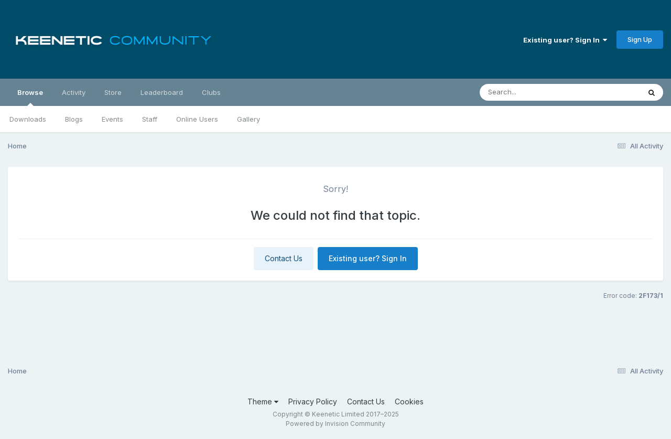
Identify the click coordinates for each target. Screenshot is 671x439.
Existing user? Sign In (565, 40)
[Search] (531, 92)
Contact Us (283, 258)
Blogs (74, 119)
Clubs (211, 92)
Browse (30, 97)
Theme (262, 401)
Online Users (197, 119)
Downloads (27, 119)
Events (112, 119)
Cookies (409, 401)
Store (113, 92)
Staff (149, 119)
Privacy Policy (312, 401)
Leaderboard (161, 92)
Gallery (248, 119)
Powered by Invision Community (335, 423)
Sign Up (639, 39)
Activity (73, 92)
